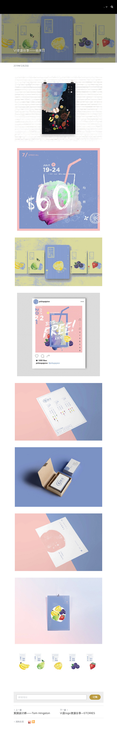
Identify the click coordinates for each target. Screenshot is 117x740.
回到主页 (19, 721)
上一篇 (18, 710)
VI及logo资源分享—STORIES (77, 713)
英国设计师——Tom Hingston (32, 713)
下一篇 (64, 710)
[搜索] (112, 7)
